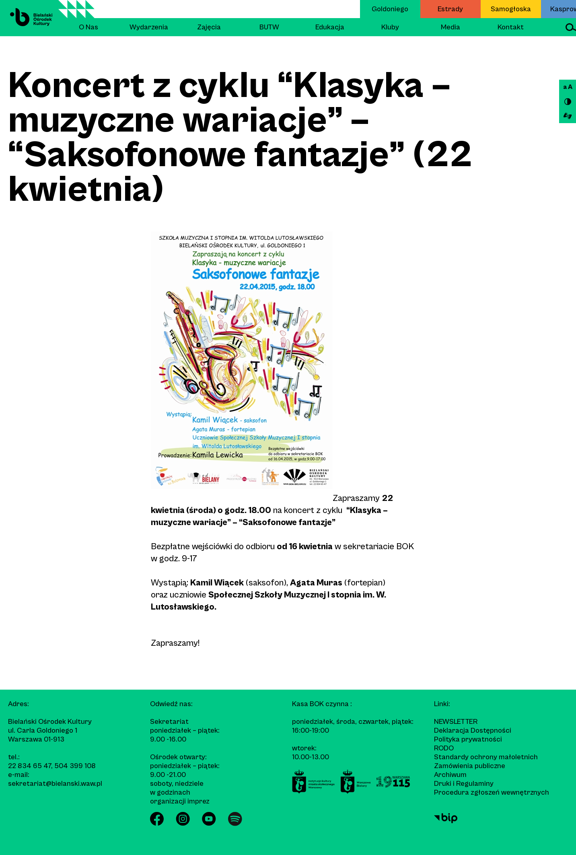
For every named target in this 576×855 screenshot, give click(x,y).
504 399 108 (75, 766)
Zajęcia (209, 27)
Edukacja (329, 27)
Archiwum (450, 775)
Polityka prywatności (468, 739)
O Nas (88, 27)
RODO (444, 748)
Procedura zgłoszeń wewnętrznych (491, 792)
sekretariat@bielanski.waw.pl (55, 783)
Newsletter (455, 721)
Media (450, 27)
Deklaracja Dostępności (472, 730)
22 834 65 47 (29, 766)
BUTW (269, 27)
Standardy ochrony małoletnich (486, 757)
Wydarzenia (149, 27)
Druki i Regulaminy (464, 783)
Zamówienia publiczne (469, 766)
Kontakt (511, 27)
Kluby (390, 27)
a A (567, 87)
